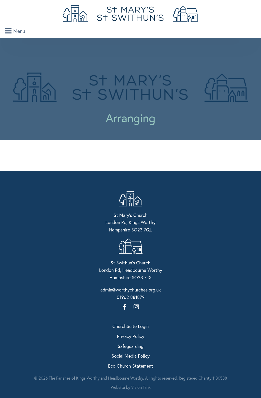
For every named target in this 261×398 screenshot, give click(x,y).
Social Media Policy (131, 356)
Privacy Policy (130, 336)
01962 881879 (131, 297)
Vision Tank (141, 387)
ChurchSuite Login (130, 326)
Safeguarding (131, 346)
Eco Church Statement (130, 366)
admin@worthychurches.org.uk (130, 290)
